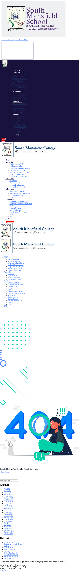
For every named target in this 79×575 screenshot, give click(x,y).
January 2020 (8, 517)
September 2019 (9, 521)
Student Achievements (11, 556)
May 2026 (7, 491)
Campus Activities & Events (13, 544)
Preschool (7, 551)
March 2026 (8, 494)
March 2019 (8, 526)
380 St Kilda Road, (6, 565)
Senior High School (10, 553)
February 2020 (8, 516)
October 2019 (8, 519)
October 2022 (8, 501)
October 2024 (8, 498)
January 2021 (8, 514)
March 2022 (8, 505)
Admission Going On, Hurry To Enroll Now (15, 40)
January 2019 (8, 530)
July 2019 (7, 523)
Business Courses (9, 542)
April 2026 (7, 492)
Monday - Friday (5, 569)
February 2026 (8, 496)
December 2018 (9, 532)
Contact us (3, 570)
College (6, 546)
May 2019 (7, 525)
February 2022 (8, 507)
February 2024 (8, 500)
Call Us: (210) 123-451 (7, 567)
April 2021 (7, 510)
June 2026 (7, 489)
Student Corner (9, 558)
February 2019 (8, 528)
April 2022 (7, 503)
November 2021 (9, 509)
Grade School (8, 547)
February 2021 (8, 512)
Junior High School (10, 549)
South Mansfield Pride (11, 555)
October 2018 (8, 534)
